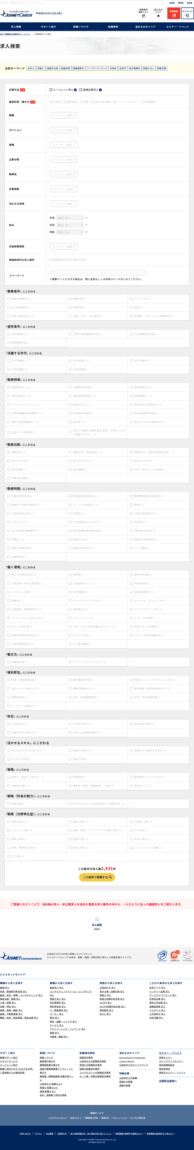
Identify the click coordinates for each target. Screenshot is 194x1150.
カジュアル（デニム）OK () (150, 600)
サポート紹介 (48, 26)
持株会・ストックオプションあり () (154, 679)
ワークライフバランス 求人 (163, 995)
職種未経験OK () (21, 298)
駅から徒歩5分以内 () (23, 574)
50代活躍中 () (19, 369)
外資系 (113, 68)
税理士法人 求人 (58, 998)
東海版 (189, 2)
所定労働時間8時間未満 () (87, 530)
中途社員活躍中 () (83, 413)
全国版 (172, 2)
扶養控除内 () (19, 556)
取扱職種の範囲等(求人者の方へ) (160, 1133)
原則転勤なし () (20, 387)
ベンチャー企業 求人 (159, 991)
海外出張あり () (20, 395)
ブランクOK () (142, 298)
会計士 (31, 68)
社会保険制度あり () (22, 644)
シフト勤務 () (142, 548)
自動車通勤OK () (143, 592)
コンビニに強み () (21, 830)
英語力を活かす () (83, 750)
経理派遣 (65, 68)
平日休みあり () (82, 723)
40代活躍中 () (142, 360)
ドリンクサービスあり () (148, 609)
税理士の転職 (126, 1081)
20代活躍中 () (19, 360)
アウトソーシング (119, 1117)
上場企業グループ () (84, 583)
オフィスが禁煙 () (144, 618)
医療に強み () (19, 821)
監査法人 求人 (57, 987)
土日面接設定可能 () (145, 334)
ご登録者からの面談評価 (12, 1072)
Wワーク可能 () (81, 635)
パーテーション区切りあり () (28, 618)
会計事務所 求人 (58, 1002)
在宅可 (122, 68)
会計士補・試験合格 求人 (112, 991)
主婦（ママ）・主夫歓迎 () (87, 316)
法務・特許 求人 (8, 1006)
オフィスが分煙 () (21, 626)
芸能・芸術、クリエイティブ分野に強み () (97, 830)
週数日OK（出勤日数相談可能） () (154, 452)
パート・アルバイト (128, 101)
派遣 (86, 101)
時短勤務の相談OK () (85, 496)
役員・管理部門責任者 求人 (13, 991)
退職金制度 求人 (157, 1006)
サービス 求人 (57, 1025)
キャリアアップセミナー (171, 1061)
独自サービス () (143, 785)
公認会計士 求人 (108, 987)
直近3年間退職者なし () (24, 422)
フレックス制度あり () (85, 504)
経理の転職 (124, 1085)
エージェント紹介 (9, 1064)
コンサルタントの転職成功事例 (95, 1072)
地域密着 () (79, 777)
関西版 (181, 2)
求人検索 (97, 926)
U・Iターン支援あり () (24, 706)
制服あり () (17, 600)
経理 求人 (5, 987)
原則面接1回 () (19, 342)
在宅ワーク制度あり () (24, 432)
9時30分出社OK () (144, 530)
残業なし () (17, 539)
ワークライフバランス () (25, 404)
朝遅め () (139, 504)
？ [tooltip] (75, 90)
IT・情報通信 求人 (59, 1010)
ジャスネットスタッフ (58, 1117)
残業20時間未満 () (21, 496)
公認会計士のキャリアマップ (133, 1064)
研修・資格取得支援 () (24, 679)
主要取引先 (62, 1133)
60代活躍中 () (81, 369)
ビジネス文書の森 (137, 1117)
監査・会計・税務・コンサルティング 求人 (21, 995)
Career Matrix (126, 1061)
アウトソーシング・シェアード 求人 (68, 1029)
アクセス (38, 1133)
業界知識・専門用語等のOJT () (152, 688)
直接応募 (161, 68)
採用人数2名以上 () (22, 316)
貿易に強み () (142, 839)
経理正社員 (52, 68)
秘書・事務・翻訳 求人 (11, 1010)
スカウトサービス (9, 1061)
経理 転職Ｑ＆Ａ (48, 1091)
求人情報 (16, 26)
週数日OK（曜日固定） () (87, 452)
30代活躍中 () (81, 360)
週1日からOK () (20, 460)
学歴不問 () (79, 307)
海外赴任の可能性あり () (148, 404)
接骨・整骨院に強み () (24, 847)
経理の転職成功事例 (90, 1068)
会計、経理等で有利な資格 (53, 1095)
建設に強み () (80, 821)
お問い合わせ (25, 1133)
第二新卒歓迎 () (20, 307)
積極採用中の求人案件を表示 (69, 259)
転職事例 (113, 26)
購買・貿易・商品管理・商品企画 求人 (19, 1017)
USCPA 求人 (106, 1002)
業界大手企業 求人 (158, 1002)
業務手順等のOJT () (84, 688)
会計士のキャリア (145, 26)
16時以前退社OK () (145, 513)
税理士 (40, 68)
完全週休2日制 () (144, 723)
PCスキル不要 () (20, 759)
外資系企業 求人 (157, 998)
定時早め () (79, 513)
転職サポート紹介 (9, 1057)
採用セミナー (165, 1057)
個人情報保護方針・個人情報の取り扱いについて (91, 1133)
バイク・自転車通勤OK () (148, 635)
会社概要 (49, 1133)
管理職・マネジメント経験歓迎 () (153, 316)
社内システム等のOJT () (25, 688)
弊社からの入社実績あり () (149, 422)
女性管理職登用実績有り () (26, 413)
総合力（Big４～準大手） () (27, 777)
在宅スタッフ (76, 1117)
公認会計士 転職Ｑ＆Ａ (51, 1083)
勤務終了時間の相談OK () (26, 504)
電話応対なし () (82, 404)
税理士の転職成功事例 (91, 1064)
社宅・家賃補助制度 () (85, 697)
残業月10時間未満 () (146, 539)
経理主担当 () (19, 661)
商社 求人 (54, 1017)
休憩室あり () (80, 609)
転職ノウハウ (81, 26)
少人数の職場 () (82, 644)
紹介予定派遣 (102, 101)
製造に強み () (80, 847)
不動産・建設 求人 (59, 1036)
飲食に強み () (80, 839)
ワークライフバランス (97, 68)
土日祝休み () (19, 723)
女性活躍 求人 (156, 1017)
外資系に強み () (20, 785)
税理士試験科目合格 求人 (112, 998)
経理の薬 (105, 1117)
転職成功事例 (86, 1057)
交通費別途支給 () (83, 387)
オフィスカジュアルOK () (87, 600)
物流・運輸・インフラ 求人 (63, 1021)
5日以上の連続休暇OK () (87, 732)
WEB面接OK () (19, 334)
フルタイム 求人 (157, 1010)
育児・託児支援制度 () (147, 697)
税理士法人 (148, 68)
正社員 (57, 101)
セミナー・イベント (177, 26)
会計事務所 (134, 68)
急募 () (138, 307)
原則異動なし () (143, 395)
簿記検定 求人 (106, 1010)
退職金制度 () (19, 697)
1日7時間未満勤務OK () (25, 530)
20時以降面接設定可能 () (87, 334)
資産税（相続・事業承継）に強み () (93, 785)
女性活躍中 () (80, 592)
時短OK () (140, 522)
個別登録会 (164, 1068)
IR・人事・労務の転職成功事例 (95, 1076)
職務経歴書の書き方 (50, 1064)
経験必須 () (79, 298)
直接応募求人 (92, 89)
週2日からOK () (82, 460)
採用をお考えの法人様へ (50, 13)
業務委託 (151, 101)
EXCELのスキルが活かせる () (28, 750)
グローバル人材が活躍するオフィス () (94, 626)
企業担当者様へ (168, 1080)
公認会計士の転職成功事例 (93, 1061)
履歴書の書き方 (47, 1061)
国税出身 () (17, 803)
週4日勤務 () (18, 469)
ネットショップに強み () (148, 847)
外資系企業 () (142, 583)
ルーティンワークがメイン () (89, 661)
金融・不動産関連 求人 (11, 1013)
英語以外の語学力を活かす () (150, 750)
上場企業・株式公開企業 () (26, 583)
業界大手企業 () (143, 574)
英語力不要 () (80, 759)
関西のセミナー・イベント (172, 1072)
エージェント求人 (65, 89)
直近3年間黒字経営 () (146, 413)
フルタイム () (19, 522)
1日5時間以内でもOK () (86, 522)
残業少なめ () (80, 539)
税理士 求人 (105, 995)
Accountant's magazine (132, 1057)
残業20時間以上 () (83, 548)
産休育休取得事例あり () (25, 635)
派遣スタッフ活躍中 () (147, 626)
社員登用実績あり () (84, 395)
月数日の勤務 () (20, 478)
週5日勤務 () (80, 469)
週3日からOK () (143, 460)
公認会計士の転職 (128, 1077)
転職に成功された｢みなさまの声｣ (16, 1068)
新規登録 (174, 11)
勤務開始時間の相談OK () (148, 496)
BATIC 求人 (105, 1013)
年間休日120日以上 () (23, 732)
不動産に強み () (143, 821)
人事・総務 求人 (8, 1002)
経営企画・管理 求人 (10, 998)
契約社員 (72, 101)
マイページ (187, 11)
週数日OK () (18, 452)
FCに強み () (141, 830)
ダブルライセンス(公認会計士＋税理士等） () (99, 803)
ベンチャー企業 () (21, 592)
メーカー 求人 (57, 1013)
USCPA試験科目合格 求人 (112, 1006)
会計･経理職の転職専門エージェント (15, 34)
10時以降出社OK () (22, 513)
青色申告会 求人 (58, 1006)
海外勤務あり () (143, 387)
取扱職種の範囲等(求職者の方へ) (129, 1133)
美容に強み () (19, 839)
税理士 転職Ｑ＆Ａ (49, 1087)
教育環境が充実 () (83, 679)
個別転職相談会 (167, 1064)
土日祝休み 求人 (157, 1013)
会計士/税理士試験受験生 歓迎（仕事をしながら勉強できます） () (99, 432)
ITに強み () (17, 856)
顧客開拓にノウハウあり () (149, 777)
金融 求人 (54, 1032)
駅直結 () (78, 574)
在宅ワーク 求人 (157, 987)
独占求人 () (79, 422)
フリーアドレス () (83, 618)
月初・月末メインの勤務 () (149, 469)
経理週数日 (78, 68)
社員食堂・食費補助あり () (26, 609)
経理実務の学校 (91, 1117)
